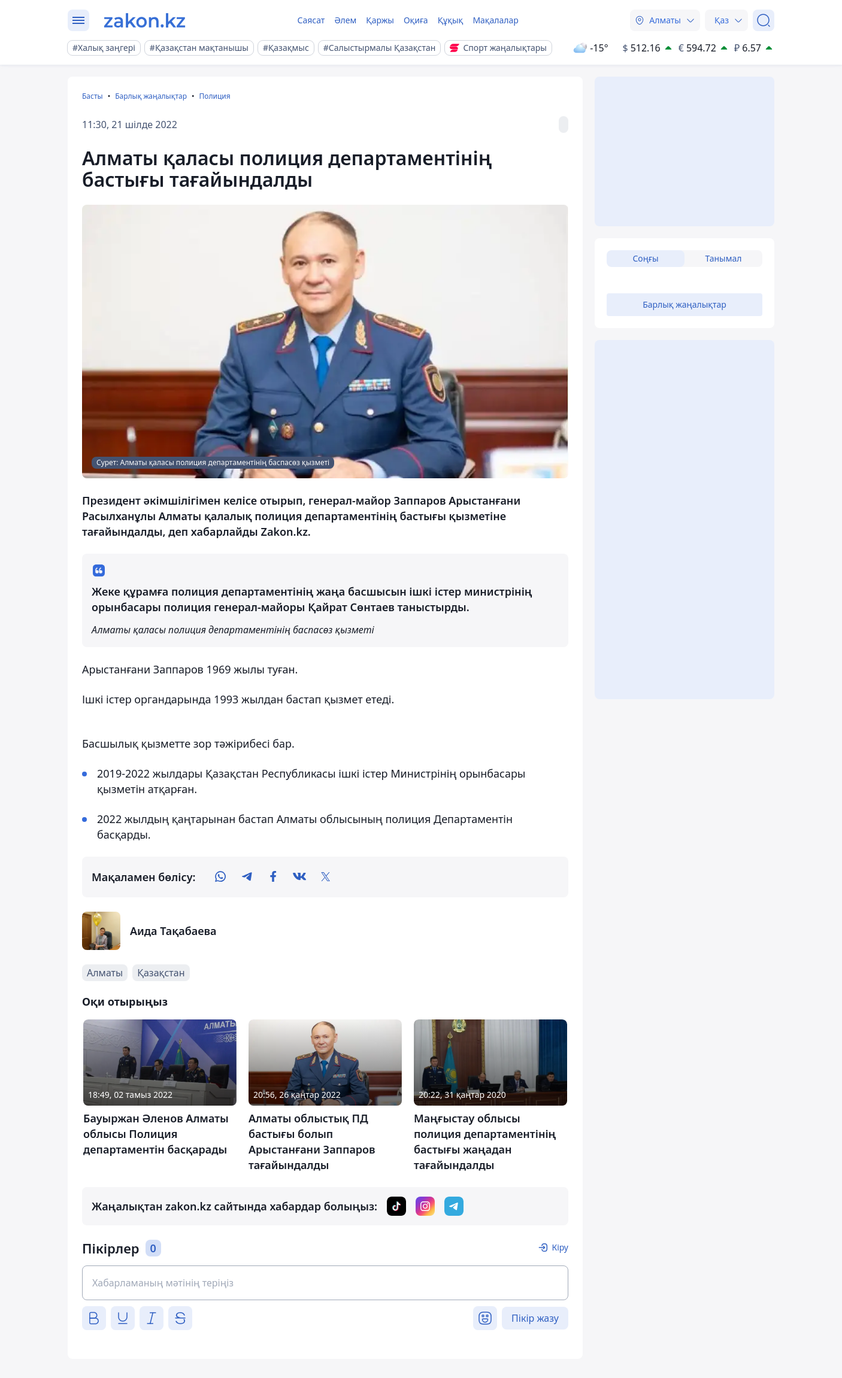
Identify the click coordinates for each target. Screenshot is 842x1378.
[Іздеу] (763, 20)
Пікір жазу (535, 1318)
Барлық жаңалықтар (151, 96)
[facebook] (273, 877)
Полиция (214, 96)
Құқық (451, 20)
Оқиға (416, 20)
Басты (92, 96)
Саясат (311, 20)
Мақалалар (495, 20)
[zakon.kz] (145, 20)
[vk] (299, 877)
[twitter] (326, 877)
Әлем (345, 20)
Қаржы (380, 20)
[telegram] (247, 877)
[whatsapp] (220, 877)
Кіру (560, 1247)
